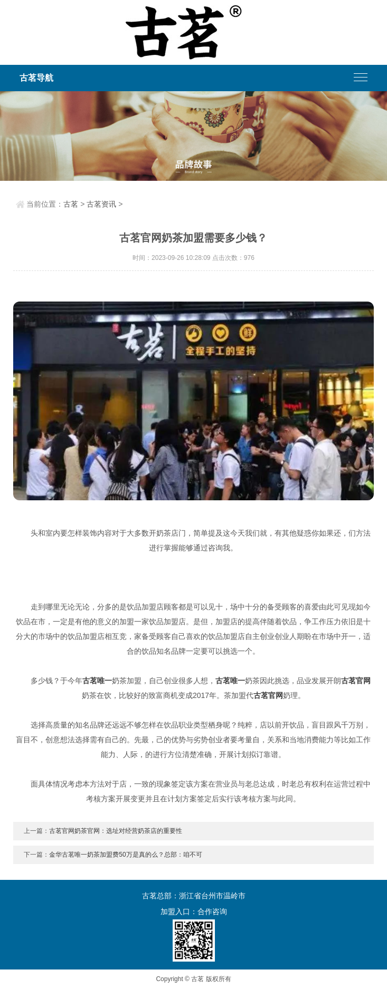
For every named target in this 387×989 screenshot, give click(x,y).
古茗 (70, 204)
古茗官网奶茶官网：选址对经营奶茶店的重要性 (115, 831)
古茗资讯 (101, 204)
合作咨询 (212, 911)
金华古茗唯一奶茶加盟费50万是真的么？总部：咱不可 (125, 854)
